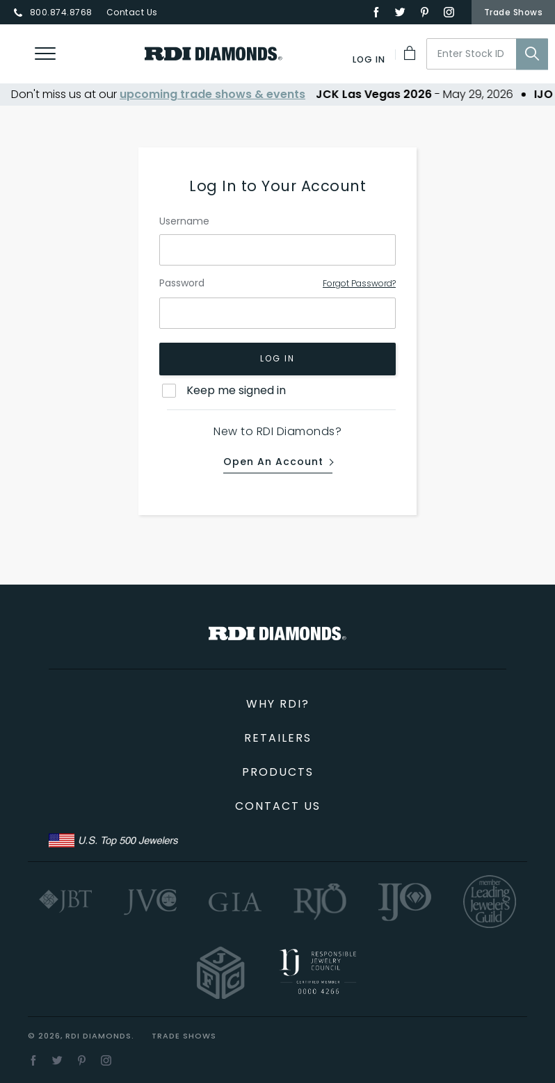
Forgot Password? (359, 283)
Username (184, 221)
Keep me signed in (236, 390)
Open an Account (273, 462)
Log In (277, 359)
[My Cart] (411, 53)
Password (181, 284)
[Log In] (370, 59)
